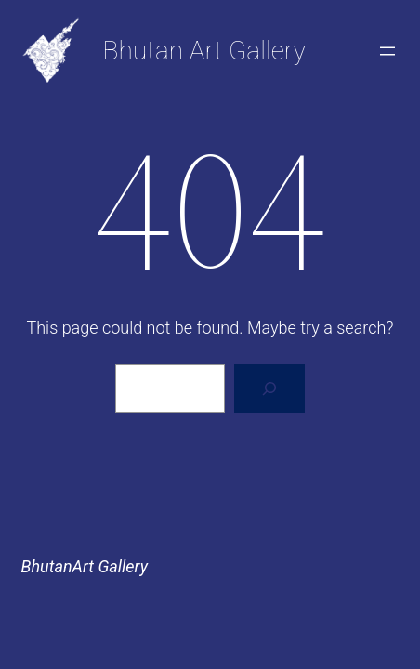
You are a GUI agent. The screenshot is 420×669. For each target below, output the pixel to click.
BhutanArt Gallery (84, 566)
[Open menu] (387, 51)
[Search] (269, 388)
